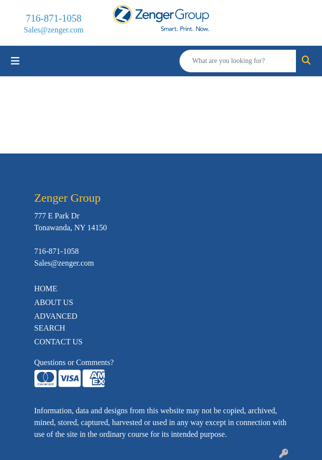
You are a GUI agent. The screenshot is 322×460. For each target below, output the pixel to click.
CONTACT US (58, 341)
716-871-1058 (54, 18)
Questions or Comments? (74, 362)
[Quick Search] (237, 61)
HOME (46, 288)
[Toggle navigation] (15, 61)
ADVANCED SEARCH (56, 322)
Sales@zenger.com (54, 30)
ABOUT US (53, 302)
